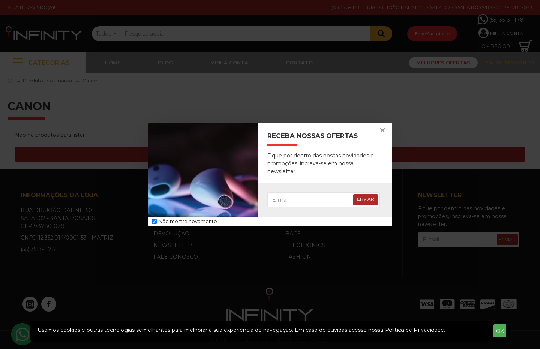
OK (500, 331)
